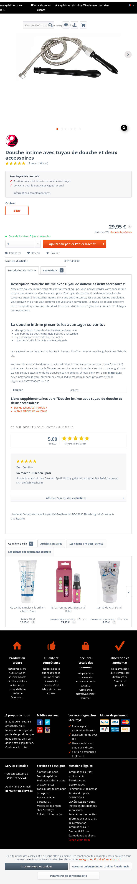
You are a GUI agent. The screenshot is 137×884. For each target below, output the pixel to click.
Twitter (47, 722)
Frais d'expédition (47, 776)
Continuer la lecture (17, 747)
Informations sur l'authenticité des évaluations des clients (82, 831)
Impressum (75, 810)
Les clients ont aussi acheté (86, 543)
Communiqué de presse (82, 789)
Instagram (47, 730)
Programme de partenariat (46, 799)
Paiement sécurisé (96, 5)
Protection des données (82, 805)
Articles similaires (51, 543)
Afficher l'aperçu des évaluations (85, 497)
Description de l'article (22, 270)
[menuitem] (38, 24)
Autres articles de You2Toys (29, 411)
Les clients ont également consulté (29, 551)
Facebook (40, 722)
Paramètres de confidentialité (68, 875)
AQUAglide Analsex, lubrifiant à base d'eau (27, 609)
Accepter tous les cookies (36, 866)
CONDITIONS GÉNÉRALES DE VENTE (81, 799)
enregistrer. (86, 859)
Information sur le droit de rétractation (82, 821)
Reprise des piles (78, 793)
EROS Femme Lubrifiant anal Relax (68, 609)
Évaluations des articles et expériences (51, 782)
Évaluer (53, 253)
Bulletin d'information (50, 814)
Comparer (13, 253)
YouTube (40, 730)
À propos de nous (47, 772)
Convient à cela (20, 543)
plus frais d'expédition (121, 231)
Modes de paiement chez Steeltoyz (49, 808)
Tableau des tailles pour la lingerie (51, 791)
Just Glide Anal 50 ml (109, 607)
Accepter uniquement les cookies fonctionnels (100, 866)
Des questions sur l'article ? (29, 407)
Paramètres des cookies (82, 814)
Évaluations (53, 270)
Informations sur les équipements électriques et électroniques (80, 778)
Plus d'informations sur (108, 859)
